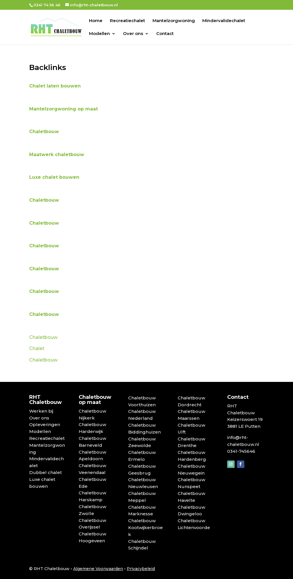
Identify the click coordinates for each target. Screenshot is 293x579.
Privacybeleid (141, 568)
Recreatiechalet (127, 21)
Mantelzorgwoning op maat (63, 109)
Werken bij (41, 411)
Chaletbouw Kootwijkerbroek (145, 527)
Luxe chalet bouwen (55, 177)
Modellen (99, 34)
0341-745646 (241, 451)
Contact (165, 34)
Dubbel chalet (45, 472)
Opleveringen (44, 424)
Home (95, 21)
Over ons (133, 34)
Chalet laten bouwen (55, 86)
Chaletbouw (44, 131)
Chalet (36, 348)
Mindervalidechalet (223, 21)
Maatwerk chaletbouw (57, 154)
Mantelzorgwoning (174, 21)
